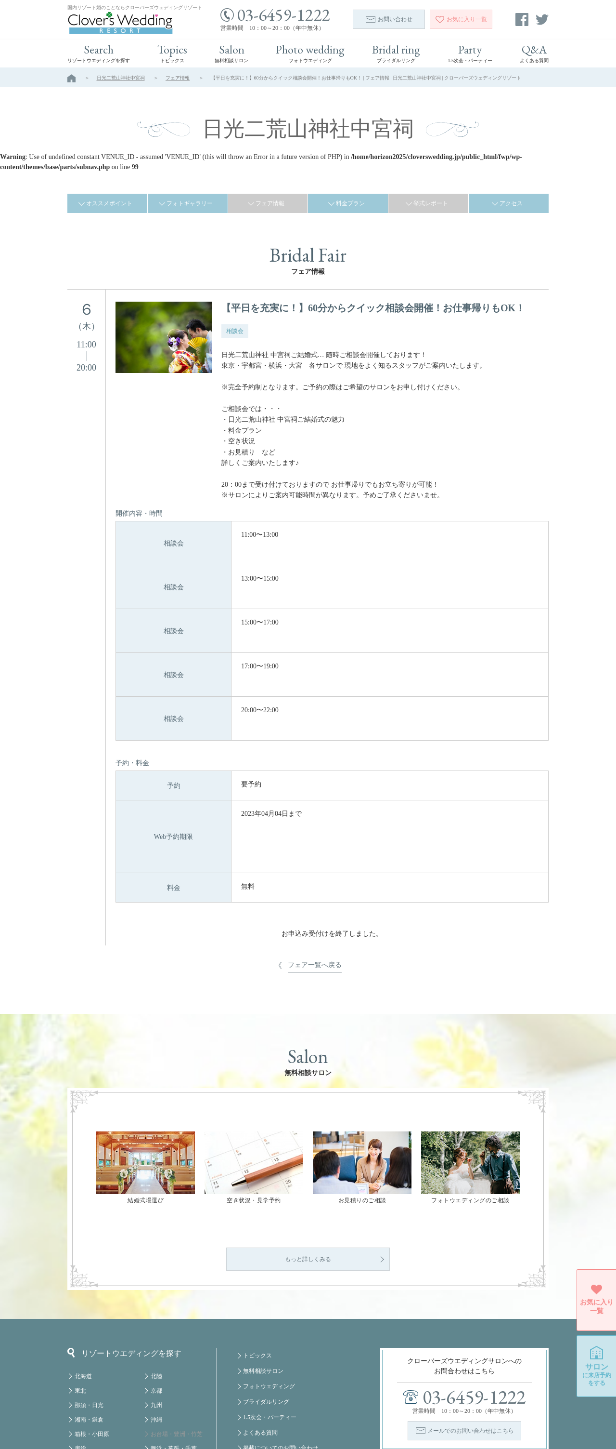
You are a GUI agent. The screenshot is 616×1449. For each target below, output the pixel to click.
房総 (80, 1370)
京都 (156, 1312)
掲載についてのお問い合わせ (280, 1370)
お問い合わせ (389, 19)
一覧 (461, 19)
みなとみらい (168, 1385)
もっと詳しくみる (308, 1181)
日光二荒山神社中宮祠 (121, 77)
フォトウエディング (269, 1308)
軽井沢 (83, 1385)
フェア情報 (178, 77)
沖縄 (156, 1341)
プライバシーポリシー (272, 1400)
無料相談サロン (263, 1292)
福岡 (156, 1399)
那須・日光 (89, 1327)
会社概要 (254, 1385)
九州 (156, 1327)
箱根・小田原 (92, 1356)
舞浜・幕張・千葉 (174, 1370)
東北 (80, 1312)
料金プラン (350, 203)
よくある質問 (260, 1354)
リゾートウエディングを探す (124, 1274)
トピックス (257, 1277)
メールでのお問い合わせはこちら (470, 1352)
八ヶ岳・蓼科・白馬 (101, 1399)
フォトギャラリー (190, 203)
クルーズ (162, 1413)
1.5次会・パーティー (269, 1339)
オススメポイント (109, 203)
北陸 (156, 1298)
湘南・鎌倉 (89, 1341)
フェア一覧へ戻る (315, 830)
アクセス (511, 203)
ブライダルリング (266, 1323)
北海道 (83, 1298)
